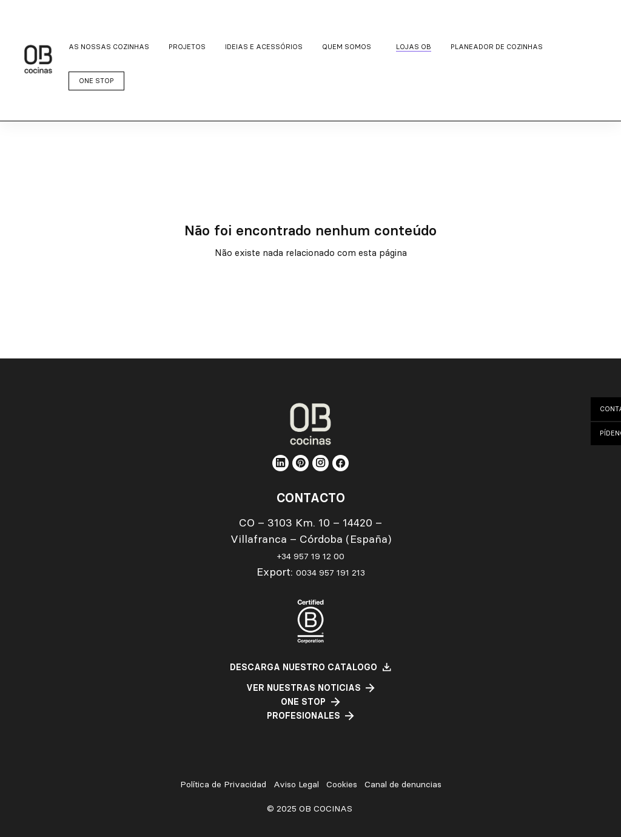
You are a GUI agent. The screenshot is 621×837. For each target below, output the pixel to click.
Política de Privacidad (223, 784)
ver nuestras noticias (303, 688)
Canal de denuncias (402, 784)
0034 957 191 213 (330, 572)
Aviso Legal (296, 784)
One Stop (303, 702)
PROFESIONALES (303, 716)
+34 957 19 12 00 (310, 556)
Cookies (341, 784)
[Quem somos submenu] (349, 47)
